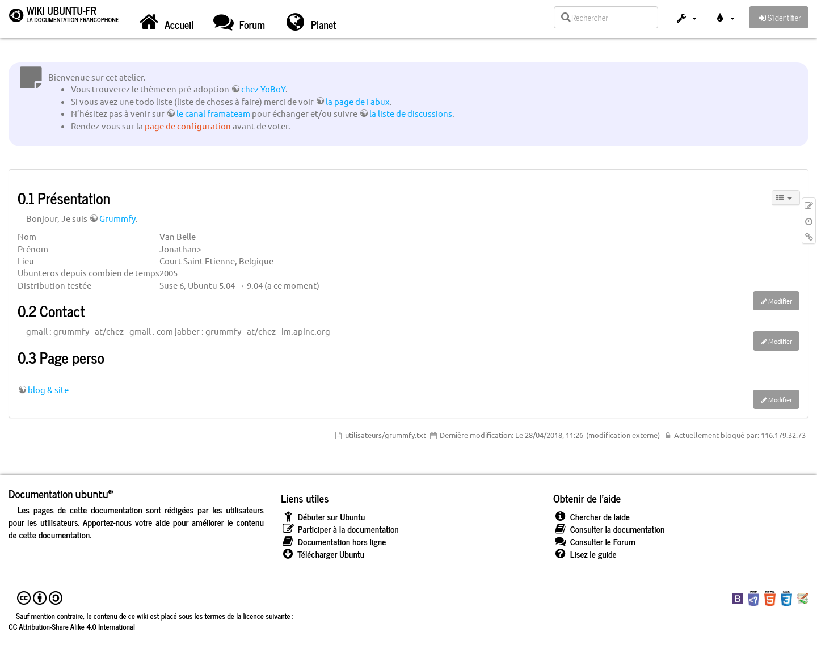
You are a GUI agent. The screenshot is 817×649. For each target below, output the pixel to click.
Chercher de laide (591, 516)
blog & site (48, 389)
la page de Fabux (358, 101)
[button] (686, 19)
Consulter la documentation (608, 529)
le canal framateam (213, 113)
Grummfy (117, 218)
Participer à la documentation (340, 529)
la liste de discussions (410, 113)
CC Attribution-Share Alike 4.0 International (72, 626)
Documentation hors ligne (333, 541)
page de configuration (188, 125)
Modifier (780, 300)
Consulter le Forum (594, 541)
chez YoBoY (263, 88)
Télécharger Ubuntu (322, 554)
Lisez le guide (585, 554)
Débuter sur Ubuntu (323, 516)
